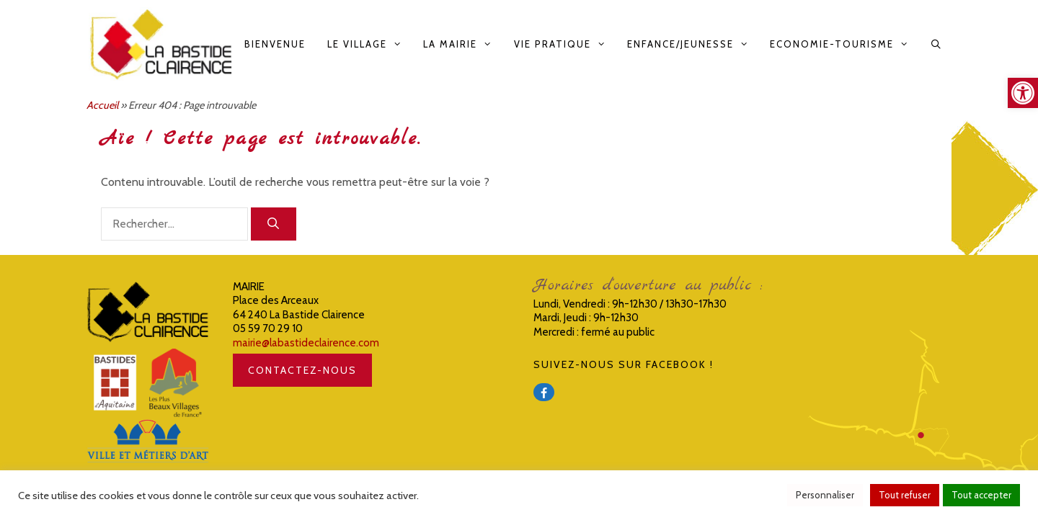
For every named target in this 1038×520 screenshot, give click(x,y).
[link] (1023, 93)
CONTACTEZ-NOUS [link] (302, 370)
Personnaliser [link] (825, 495)
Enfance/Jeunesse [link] (693, 44)
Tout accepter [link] (981, 495)
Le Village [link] (369, 44)
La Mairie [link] (462, 44)
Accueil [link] (102, 105)
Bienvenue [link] (275, 44)
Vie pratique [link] (565, 44)
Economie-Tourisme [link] (844, 44)
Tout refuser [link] (905, 495)
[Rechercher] (273, 224)
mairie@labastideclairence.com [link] (306, 342)
